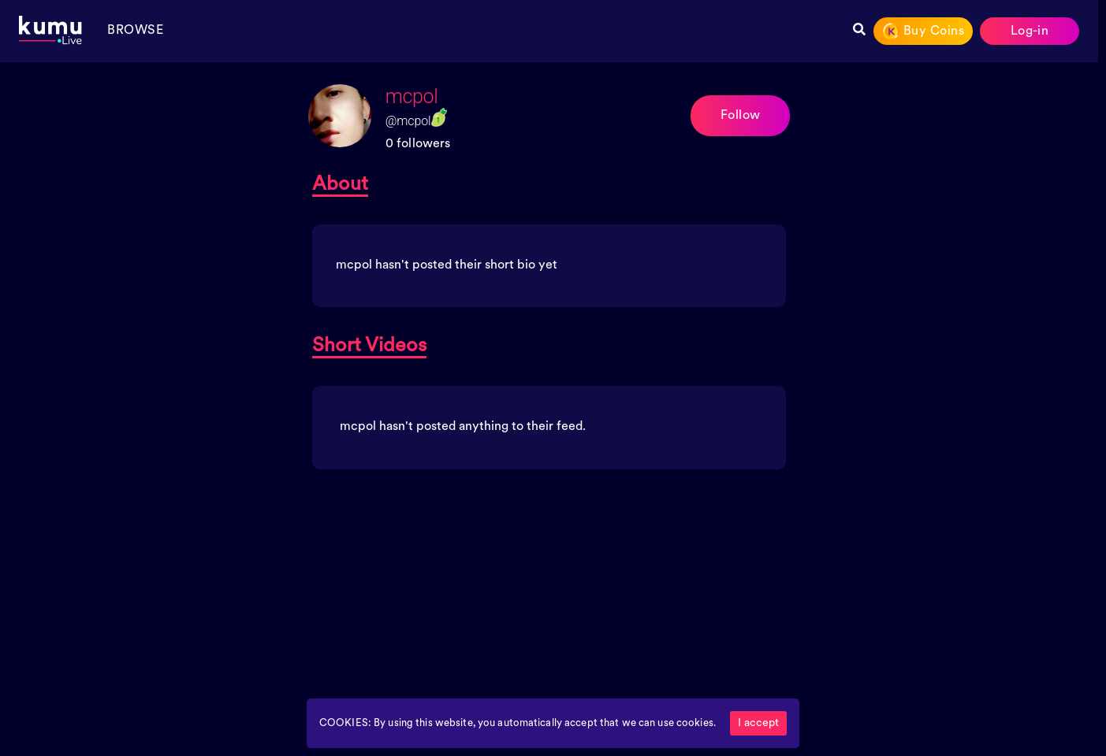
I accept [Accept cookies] (758, 723)
